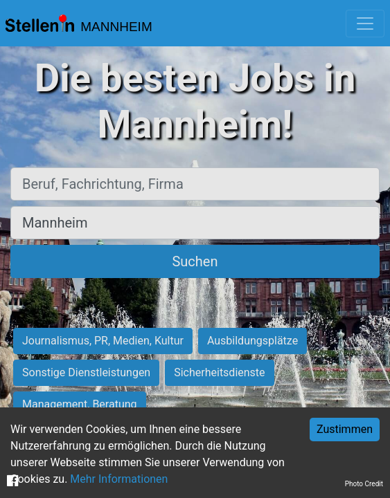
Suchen (195, 261)
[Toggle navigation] (365, 23)
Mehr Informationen (119, 479)
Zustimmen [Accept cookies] (345, 429)
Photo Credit (364, 484)
